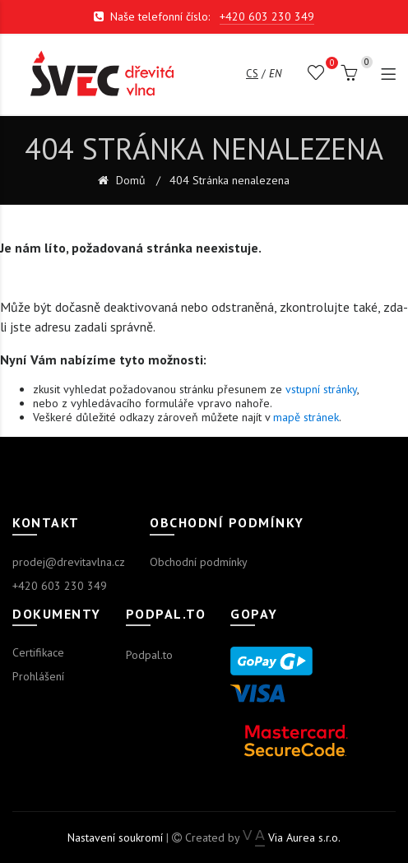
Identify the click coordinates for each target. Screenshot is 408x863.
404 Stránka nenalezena (229, 181)
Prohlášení (38, 676)
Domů (129, 181)
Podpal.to (149, 654)
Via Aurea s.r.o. (292, 837)
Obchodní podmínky (199, 561)
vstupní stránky (321, 389)
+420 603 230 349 (267, 16)
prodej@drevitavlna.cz (68, 561)
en (275, 74)
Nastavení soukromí (115, 837)
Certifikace (38, 652)
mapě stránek (306, 417)
